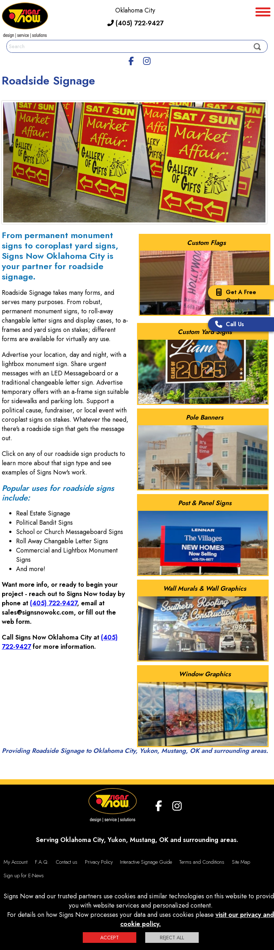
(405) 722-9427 (135, 23)
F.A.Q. (42, 862)
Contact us (66, 862)
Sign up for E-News (24, 875)
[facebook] (131, 60)
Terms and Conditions (201, 862)
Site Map (241, 862)
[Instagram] (147, 60)
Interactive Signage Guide (146, 862)
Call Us (228, 325)
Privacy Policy (99, 862)
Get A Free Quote (234, 296)
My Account (15, 862)
